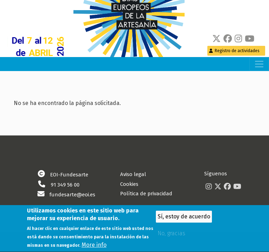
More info (94, 247)
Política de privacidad (146, 193)
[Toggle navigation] (259, 64)
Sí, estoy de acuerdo (184, 218)
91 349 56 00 (65, 185)
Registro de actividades (237, 50)
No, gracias (171, 235)
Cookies (129, 184)
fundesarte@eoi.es (72, 194)
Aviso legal (133, 174)
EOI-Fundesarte (69, 175)
